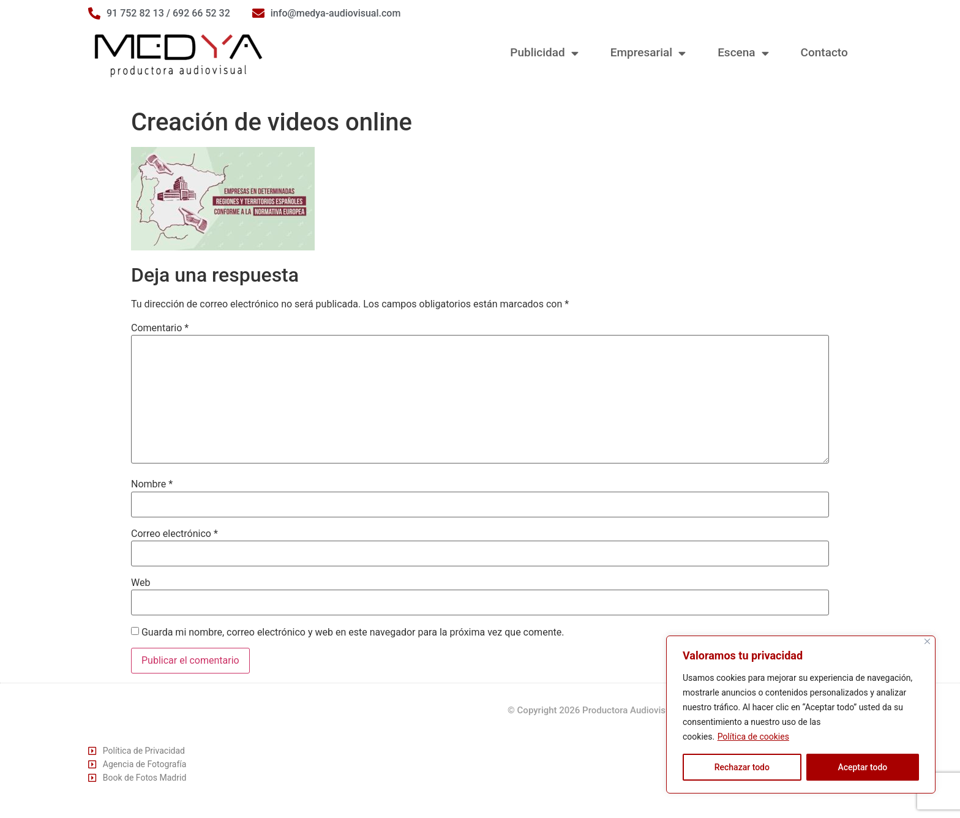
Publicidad (544, 53)
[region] (801, 715)
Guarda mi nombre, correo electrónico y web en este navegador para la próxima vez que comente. (352, 632)
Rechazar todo (742, 767)
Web (140, 583)
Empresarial (648, 53)
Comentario (160, 328)
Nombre (152, 484)
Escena (743, 53)
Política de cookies (753, 736)
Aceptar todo (862, 767)
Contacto (824, 52)
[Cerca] (927, 641)
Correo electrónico (174, 534)
